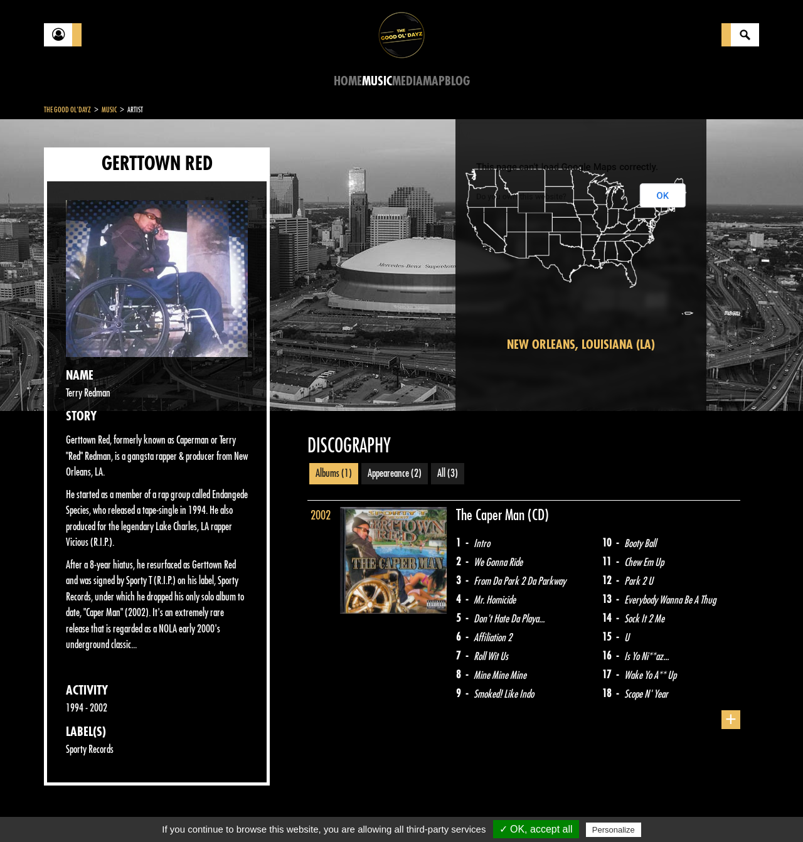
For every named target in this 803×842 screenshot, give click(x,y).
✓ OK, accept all (536, 829)
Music (377, 81)
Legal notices (142, 810)
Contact (75, 809)
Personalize (613, 829)
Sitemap (251, 810)
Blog (457, 81)
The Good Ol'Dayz (67, 110)
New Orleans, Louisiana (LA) (581, 344)
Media (407, 81)
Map (434, 81)
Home (348, 81)
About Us (201, 810)
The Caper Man (492, 515)
